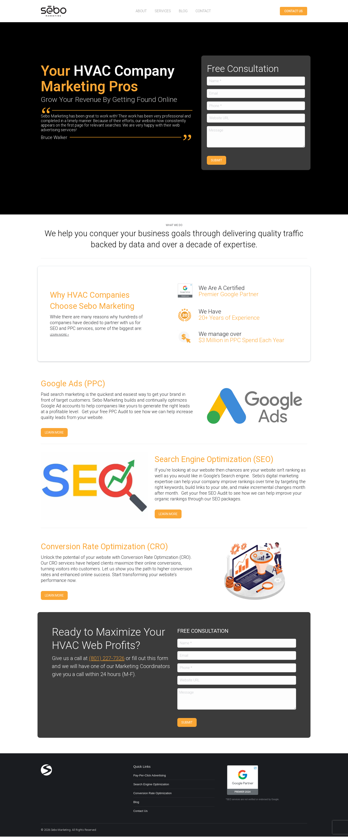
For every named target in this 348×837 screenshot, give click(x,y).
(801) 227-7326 (107, 658)
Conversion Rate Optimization (152, 793)
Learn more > (59, 335)
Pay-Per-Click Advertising (149, 775)
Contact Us (140, 811)
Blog (136, 802)
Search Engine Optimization (151, 784)
